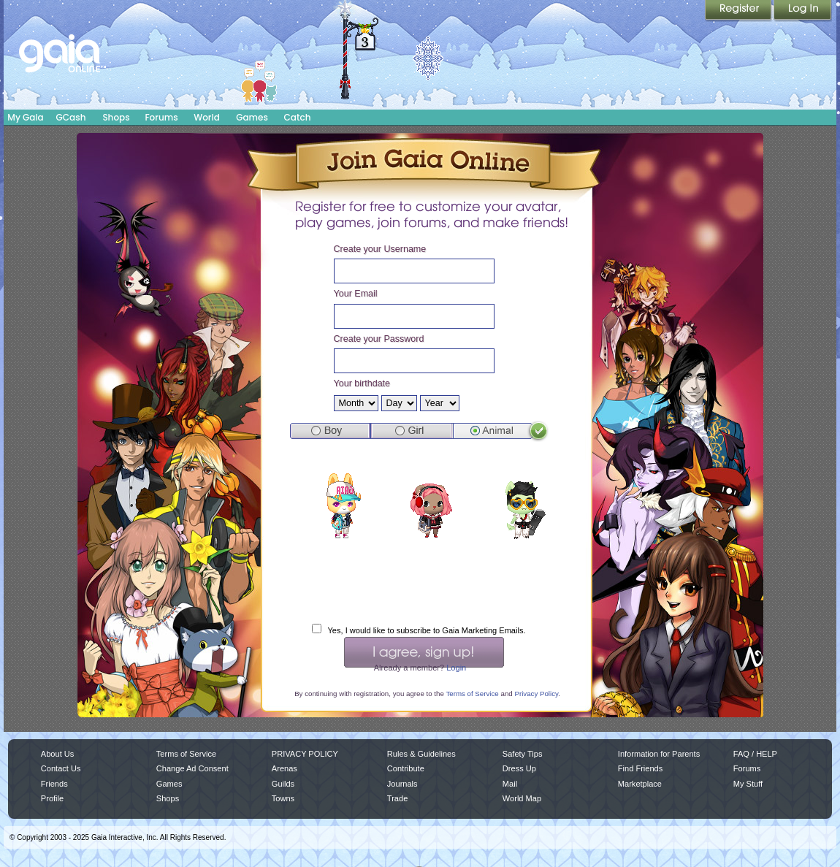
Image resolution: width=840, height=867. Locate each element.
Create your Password (379, 339)
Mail (510, 783)
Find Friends (640, 768)
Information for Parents (659, 753)
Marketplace (640, 783)
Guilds (283, 783)
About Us (57, 753)
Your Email (356, 294)
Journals (402, 783)
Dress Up (519, 768)
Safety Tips (523, 753)
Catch (297, 117)
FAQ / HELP (755, 753)
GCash (71, 117)
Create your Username (380, 249)
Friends (54, 783)
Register (739, 11)
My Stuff (748, 783)
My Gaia (25, 117)
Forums (161, 117)
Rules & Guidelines (421, 753)
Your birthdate (362, 383)
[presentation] (423, 584)
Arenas (284, 768)
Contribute (405, 768)
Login (803, 11)
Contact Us (61, 768)
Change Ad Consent (192, 768)
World (207, 117)
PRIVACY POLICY (305, 753)
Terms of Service (472, 694)
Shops (115, 117)
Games (252, 117)
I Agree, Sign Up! (424, 652)
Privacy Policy (536, 694)
